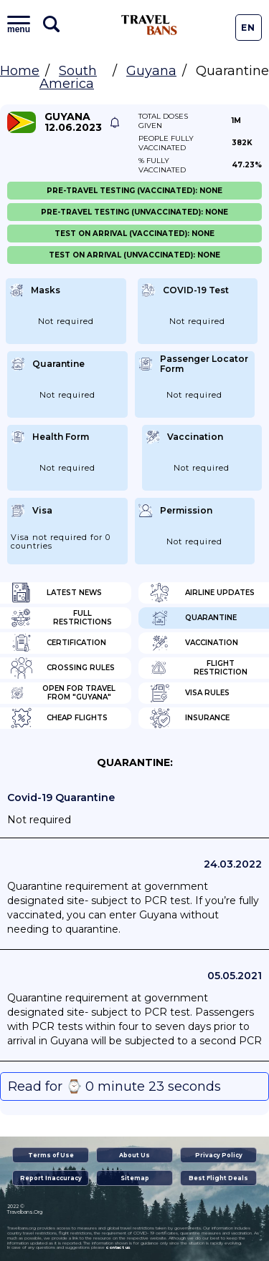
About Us (134, 1155)
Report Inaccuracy (51, 1178)
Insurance (189, 718)
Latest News (56, 593)
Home (19, 71)
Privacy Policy (218, 1155)
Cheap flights (59, 718)
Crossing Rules (63, 668)
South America (68, 77)
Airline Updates (202, 593)
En (248, 27)
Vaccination (193, 643)
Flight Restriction (198, 668)
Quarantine (193, 618)
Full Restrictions (61, 618)
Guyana (151, 71)
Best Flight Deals (218, 1178)
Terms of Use (51, 1155)
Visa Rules (189, 693)
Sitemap (135, 1178)
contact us (118, 1247)
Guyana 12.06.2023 (73, 122)
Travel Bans (149, 25)
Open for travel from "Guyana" (63, 693)
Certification (58, 643)
